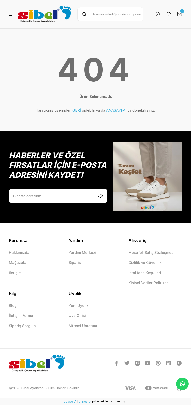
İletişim (15, 273)
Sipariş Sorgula (22, 326)
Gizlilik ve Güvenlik (145, 262)
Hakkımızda (19, 252)
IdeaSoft (69, 401)
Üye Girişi (77, 315)
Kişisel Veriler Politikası (149, 283)
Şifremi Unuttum (83, 326)
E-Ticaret (85, 401)
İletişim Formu (21, 315)
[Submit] (100, 196)
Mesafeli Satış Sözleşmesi (151, 252)
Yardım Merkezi (82, 252)
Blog (13, 305)
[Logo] (44, 14)
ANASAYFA (115, 110)
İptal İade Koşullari (144, 273)
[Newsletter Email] (58, 196)
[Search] (110, 14)
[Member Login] (157, 14)
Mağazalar (18, 262)
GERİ (76, 110)
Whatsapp (182, 384)
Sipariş (75, 262)
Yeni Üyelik (78, 305)
